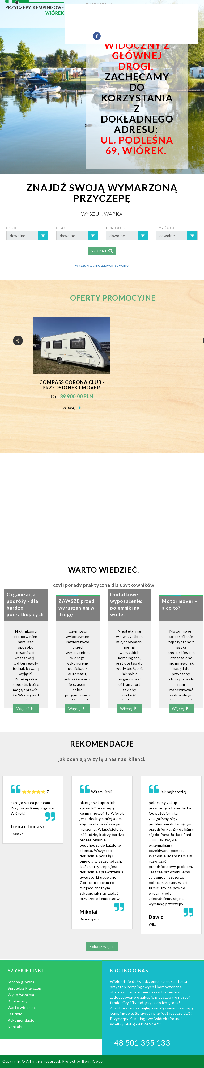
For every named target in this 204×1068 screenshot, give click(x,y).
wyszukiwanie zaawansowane (102, 265)
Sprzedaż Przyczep (101, 12)
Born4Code (92, 1061)
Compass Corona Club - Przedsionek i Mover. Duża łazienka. (72, 385)
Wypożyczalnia (147, 12)
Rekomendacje (153, 24)
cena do (61, 228)
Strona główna (21, 982)
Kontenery (17, 1001)
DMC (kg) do (165, 228)
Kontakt (77, 36)
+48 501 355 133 (140, 1042)
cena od (12, 228)
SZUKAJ (102, 250)
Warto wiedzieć (85, 24)
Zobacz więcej (102, 946)
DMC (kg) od (115, 228)
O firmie (120, 24)
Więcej (68, 408)
